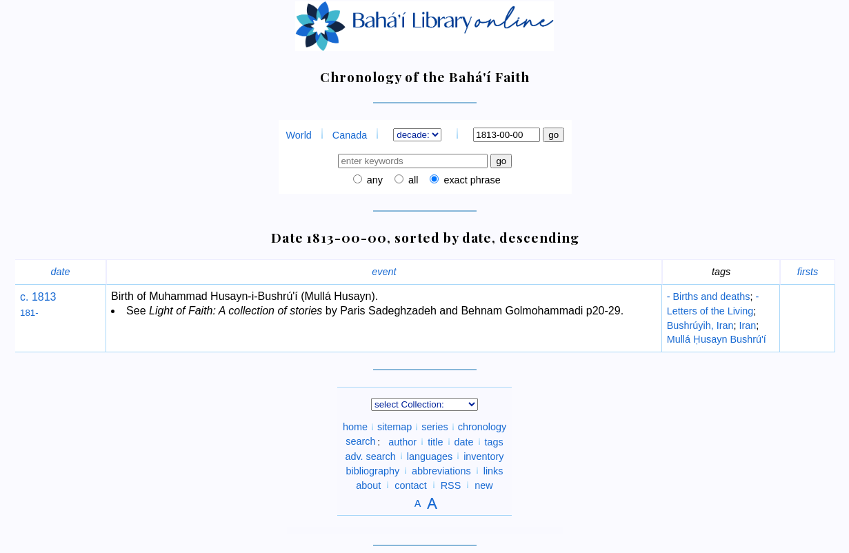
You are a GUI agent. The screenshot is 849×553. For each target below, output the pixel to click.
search (360, 441)
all (412, 179)
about (368, 484)
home (355, 426)
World (299, 135)
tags (494, 441)
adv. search (370, 455)
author (402, 441)
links (493, 470)
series (434, 426)
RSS (451, 484)
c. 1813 (38, 297)
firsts (807, 271)
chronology (482, 426)
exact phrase (470, 179)
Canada (349, 135)
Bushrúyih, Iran (700, 325)
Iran (747, 325)
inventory (483, 455)
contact (410, 484)
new (483, 484)
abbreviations (441, 470)
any (373, 179)
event (384, 271)
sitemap (394, 426)
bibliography (372, 470)
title (435, 441)
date (60, 271)
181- (29, 313)
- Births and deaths (708, 296)
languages (429, 455)
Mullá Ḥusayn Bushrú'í (716, 339)
